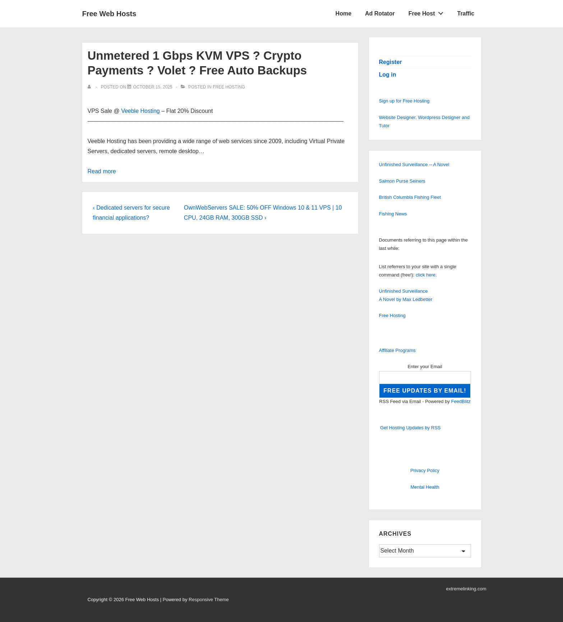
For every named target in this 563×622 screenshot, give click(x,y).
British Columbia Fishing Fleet (410, 197)
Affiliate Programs (397, 350)
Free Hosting (229, 87)
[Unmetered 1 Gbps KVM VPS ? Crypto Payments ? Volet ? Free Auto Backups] (152, 87)
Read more (102, 171)
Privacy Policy (424, 470)
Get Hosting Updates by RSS (410, 427)
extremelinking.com (466, 588)
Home (343, 13)
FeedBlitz (460, 401)
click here (425, 275)
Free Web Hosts (109, 14)
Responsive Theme (209, 599)
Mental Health (424, 487)
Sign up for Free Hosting (404, 101)
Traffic (465, 13)
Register (390, 62)
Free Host (428, 12)
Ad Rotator (380, 13)
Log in (387, 75)
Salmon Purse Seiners (402, 181)
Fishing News (393, 213)
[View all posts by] (91, 87)
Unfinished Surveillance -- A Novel (414, 164)
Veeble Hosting (140, 111)
